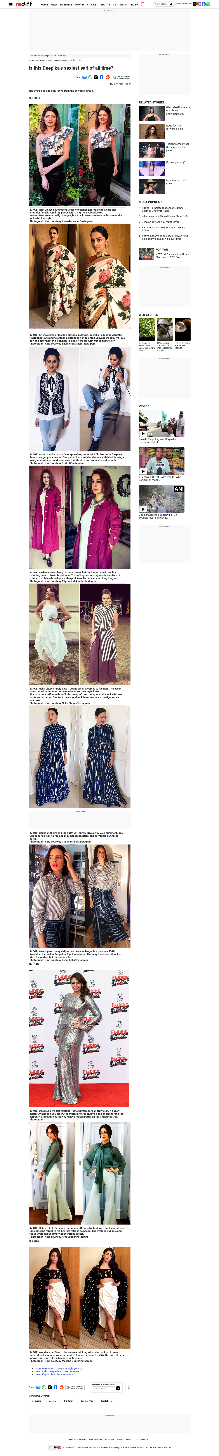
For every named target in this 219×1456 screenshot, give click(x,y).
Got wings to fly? (176, 162)
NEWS (54, 4)
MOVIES (80, 4)
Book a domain (95, 1439)
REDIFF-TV (136, 4)
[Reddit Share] (107, 77)
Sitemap (124, 1447)
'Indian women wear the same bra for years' (177, 147)
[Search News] (170, 4)
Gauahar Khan (87, 1401)
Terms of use (154, 1447)
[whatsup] (208, 4)
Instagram (36, 1401)
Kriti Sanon (68, 1401)
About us (143, 1447)
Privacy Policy (113, 1447)
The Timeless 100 (142, 1439)
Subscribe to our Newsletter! (103, 1385)
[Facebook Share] (101, 77)
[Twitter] (194, 4)
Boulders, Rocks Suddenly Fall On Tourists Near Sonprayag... (158, 516)
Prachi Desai (106, 1401)
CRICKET (92, 4)
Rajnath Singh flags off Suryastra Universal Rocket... (157, 441)
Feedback (133, 1447)
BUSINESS (66, 4)
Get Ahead (40, 60)
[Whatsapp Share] (90, 77)
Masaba (52, 1401)
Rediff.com (74, 1447)
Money (120, 1439)
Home (31, 60)
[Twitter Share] (95, 77)
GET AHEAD (120, 4)
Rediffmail (109, 1439)
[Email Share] (84, 77)
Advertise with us (87, 1447)
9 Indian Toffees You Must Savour (161, 221)
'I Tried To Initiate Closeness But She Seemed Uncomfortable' (163, 209)
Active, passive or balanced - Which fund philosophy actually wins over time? (165, 237)
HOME (44, 4)
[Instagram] (199, 4)
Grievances (166, 1447)
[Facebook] (204, 4)
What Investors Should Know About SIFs (165, 216)
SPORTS (105, 4)
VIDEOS (144, 406)
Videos (129, 1439)
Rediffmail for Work (77, 1439)
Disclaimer (101, 1447)
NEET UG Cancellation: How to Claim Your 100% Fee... (173, 256)
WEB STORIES (148, 315)
